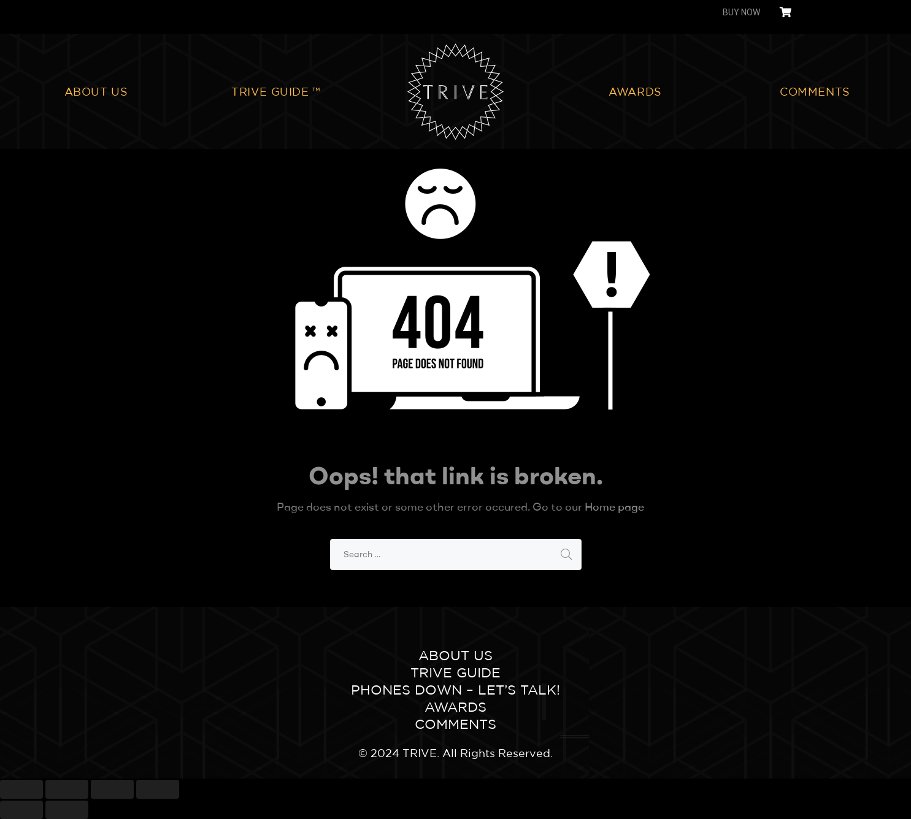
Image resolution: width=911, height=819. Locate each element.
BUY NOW (741, 12)
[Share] (66, 789)
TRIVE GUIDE (455, 672)
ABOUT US (96, 91)
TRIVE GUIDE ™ (275, 91)
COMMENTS (815, 91)
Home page (614, 507)
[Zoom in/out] (157, 789)
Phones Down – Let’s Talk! (455, 689)
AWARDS (635, 91)
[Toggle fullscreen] (112, 789)
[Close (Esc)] (21, 789)
